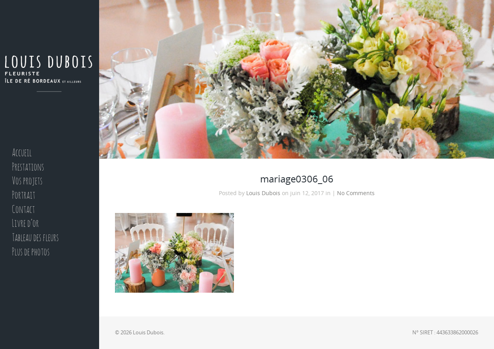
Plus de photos (31, 252)
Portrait (23, 196)
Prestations (28, 168)
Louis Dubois (263, 193)
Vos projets (27, 181)
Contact (23, 210)
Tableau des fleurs (35, 238)
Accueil (22, 153)
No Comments (356, 193)
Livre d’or (25, 224)
